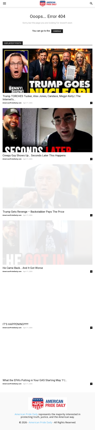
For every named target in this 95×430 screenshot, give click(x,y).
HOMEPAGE (57, 31)
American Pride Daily (26, 414)
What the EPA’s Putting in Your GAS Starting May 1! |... (35, 380)
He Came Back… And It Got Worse (23, 267)
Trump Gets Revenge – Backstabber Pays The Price (33, 211)
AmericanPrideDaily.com (12, 103)
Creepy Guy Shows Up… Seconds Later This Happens (34, 155)
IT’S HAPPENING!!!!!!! (15, 324)
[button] (4, 3)
